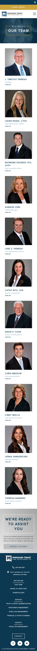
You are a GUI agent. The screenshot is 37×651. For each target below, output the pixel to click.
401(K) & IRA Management (18, 626)
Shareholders (18, 592)
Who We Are (18, 580)
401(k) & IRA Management (18, 611)
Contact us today (18, 546)
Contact (18, 636)
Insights (18, 622)
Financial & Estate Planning (18, 615)
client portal (18, 7)
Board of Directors (18, 588)
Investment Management (18, 607)
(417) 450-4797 (20, 567)
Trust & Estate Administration (18, 603)
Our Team (18, 584)
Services (18, 599)
